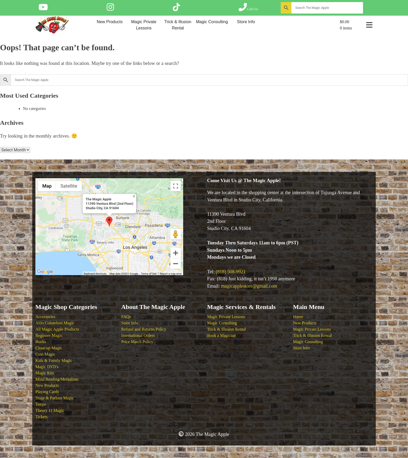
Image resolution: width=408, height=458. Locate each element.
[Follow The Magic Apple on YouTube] (43, 9)
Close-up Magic (48, 348)
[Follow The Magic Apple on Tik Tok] (176, 9)
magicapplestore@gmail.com (249, 286)
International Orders (138, 335)
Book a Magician (221, 335)
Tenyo (40, 404)
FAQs (126, 316)
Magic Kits (44, 373)
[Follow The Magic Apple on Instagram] (110, 9)
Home (298, 316)
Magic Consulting (212, 22)
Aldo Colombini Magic (54, 323)
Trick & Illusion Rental (177, 25)
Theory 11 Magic (49, 410)
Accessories (45, 316)
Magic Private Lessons (143, 25)
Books (40, 341)
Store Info (246, 22)
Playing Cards (47, 391)
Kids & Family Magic (53, 360)
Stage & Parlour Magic (54, 398)
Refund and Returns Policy (143, 329)
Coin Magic (45, 354)
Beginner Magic (48, 335)
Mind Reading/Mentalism (56, 379)
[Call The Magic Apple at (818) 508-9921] (248, 9)
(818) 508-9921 (231, 271)
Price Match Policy (137, 341)
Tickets (41, 416)
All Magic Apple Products (57, 329)
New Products (110, 22)
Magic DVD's (47, 366)
